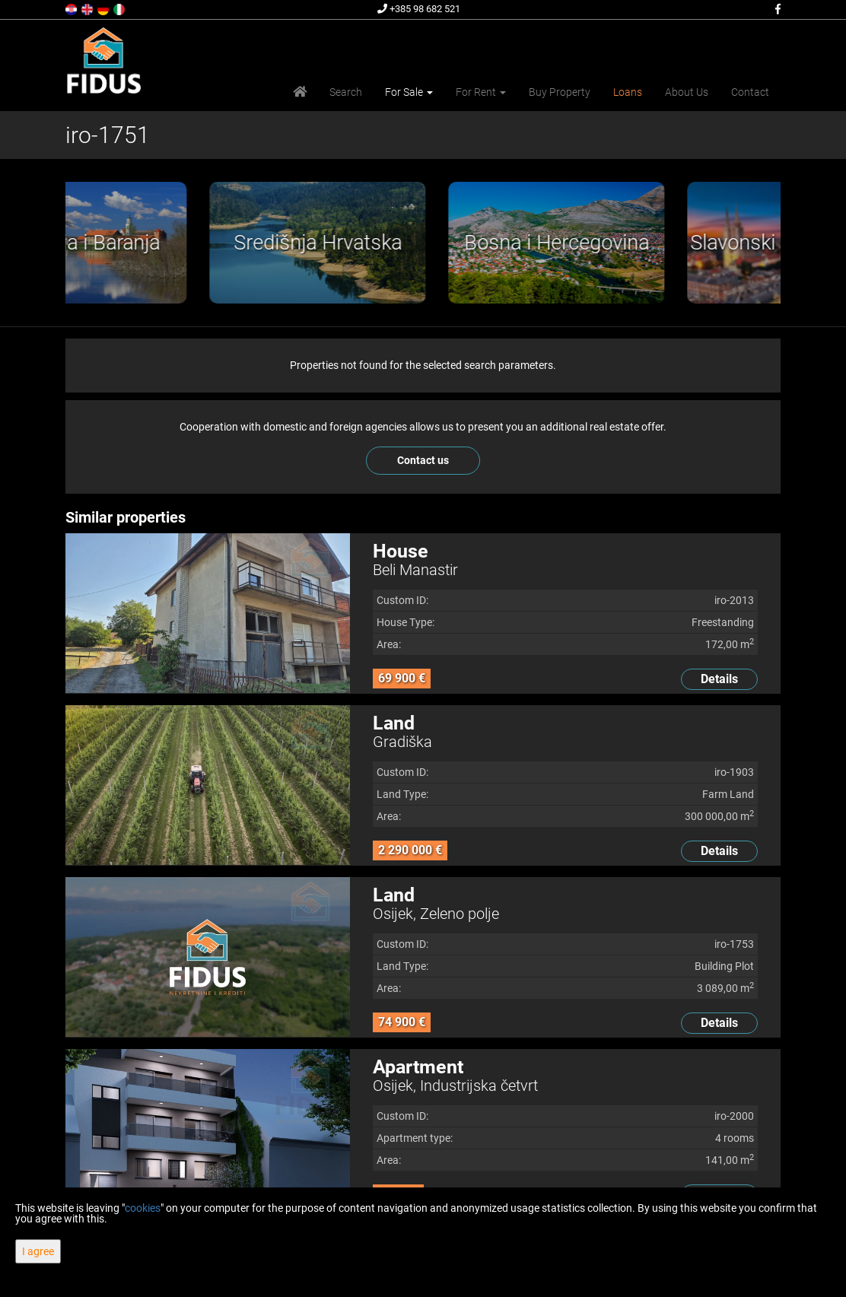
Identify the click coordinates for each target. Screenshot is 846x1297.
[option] (184, 243)
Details (719, 679)
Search (345, 92)
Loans (627, 92)
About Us (686, 92)
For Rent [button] (481, 92)
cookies (143, 1208)
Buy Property (559, 92)
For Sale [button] (409, 92)
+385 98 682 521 (418, 8)
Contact (750, 92)
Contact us (423, 460)
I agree (38, 1251)
